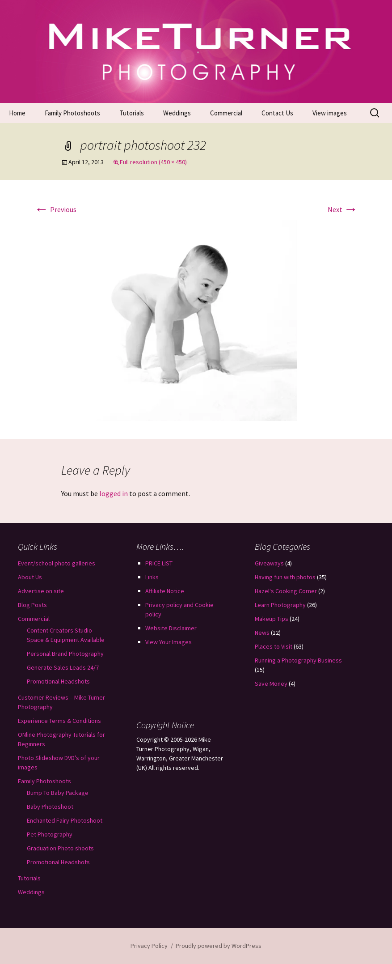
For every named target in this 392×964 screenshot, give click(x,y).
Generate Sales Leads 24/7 (63, 667)
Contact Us (277, 113)
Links (152, 577)
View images (329, 113)
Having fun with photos (285, 577)
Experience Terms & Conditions (59, 721)
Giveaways (269, 563)
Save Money (271, 683)
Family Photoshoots (72, 113)
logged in (113, 493)
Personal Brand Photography (65, 654)
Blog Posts (32, 605)
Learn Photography (280, 605)
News (262, 633)
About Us (30, 577)
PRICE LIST (159, 563)
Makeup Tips (271, 619)
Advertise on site (41, 591)
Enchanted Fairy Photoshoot (64, 820)
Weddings (177, 113)
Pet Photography (49, 834)
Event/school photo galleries (56, 563)
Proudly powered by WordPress (218, 946)
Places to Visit (273, 646)
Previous (55, 209)
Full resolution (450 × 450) (153, 162)
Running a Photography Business (298, 660)
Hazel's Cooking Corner (286, 591)
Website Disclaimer (171, 628)
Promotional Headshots (58, 681)
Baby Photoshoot (50, 807)
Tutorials (131, 113)
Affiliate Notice (164, 591)
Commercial (226, 113)
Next (343, 209)
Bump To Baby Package (58, 793)
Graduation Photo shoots (60, 848)
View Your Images (168, 642)
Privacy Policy (149, 946)
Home (17, 113)
